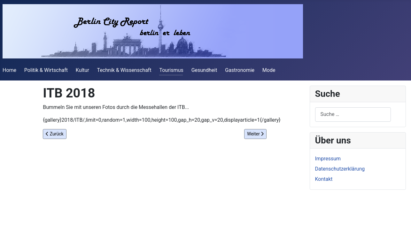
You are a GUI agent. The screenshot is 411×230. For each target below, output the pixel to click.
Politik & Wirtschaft (46, 70)
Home (9, 70)
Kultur (82, 70)
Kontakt (324, 179)
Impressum (328, 159)
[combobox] (353, 114)
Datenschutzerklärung (340, 169)
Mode (268, 70)
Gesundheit (204, 70)
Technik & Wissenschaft (124, 70)
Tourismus (171, 70)
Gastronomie (239, 70)
